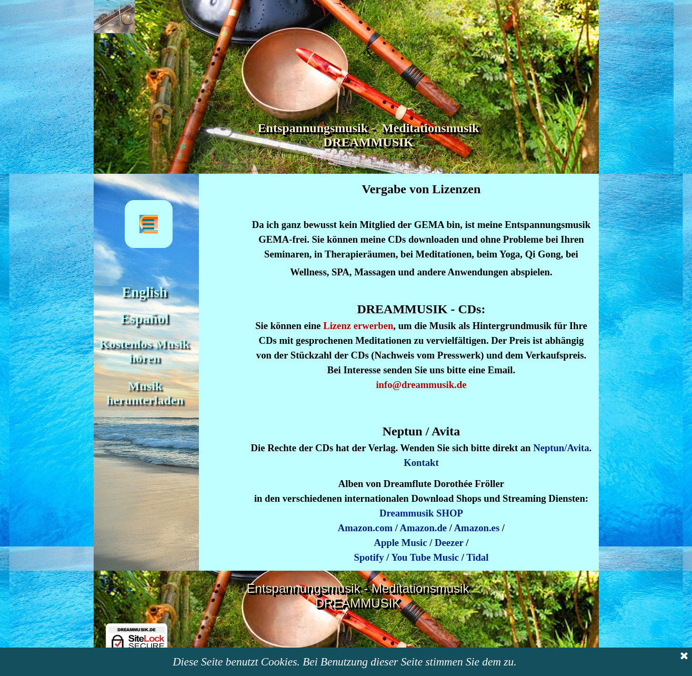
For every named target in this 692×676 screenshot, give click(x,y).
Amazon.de (423, 527)
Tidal (477, 557)
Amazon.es (477, 527)
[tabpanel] (421, 325)
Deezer (449, 542)
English (144, 292)
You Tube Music (425, 557)
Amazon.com (365, 527)
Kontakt (421, 462)
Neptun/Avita (561, 447)
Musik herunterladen (145, 393)
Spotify (369, 557)
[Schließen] (684, 660)
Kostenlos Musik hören (146, 351)
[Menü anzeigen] (149, 224)
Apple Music (400, 542)
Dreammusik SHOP (421, 513)
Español (145, 318)
